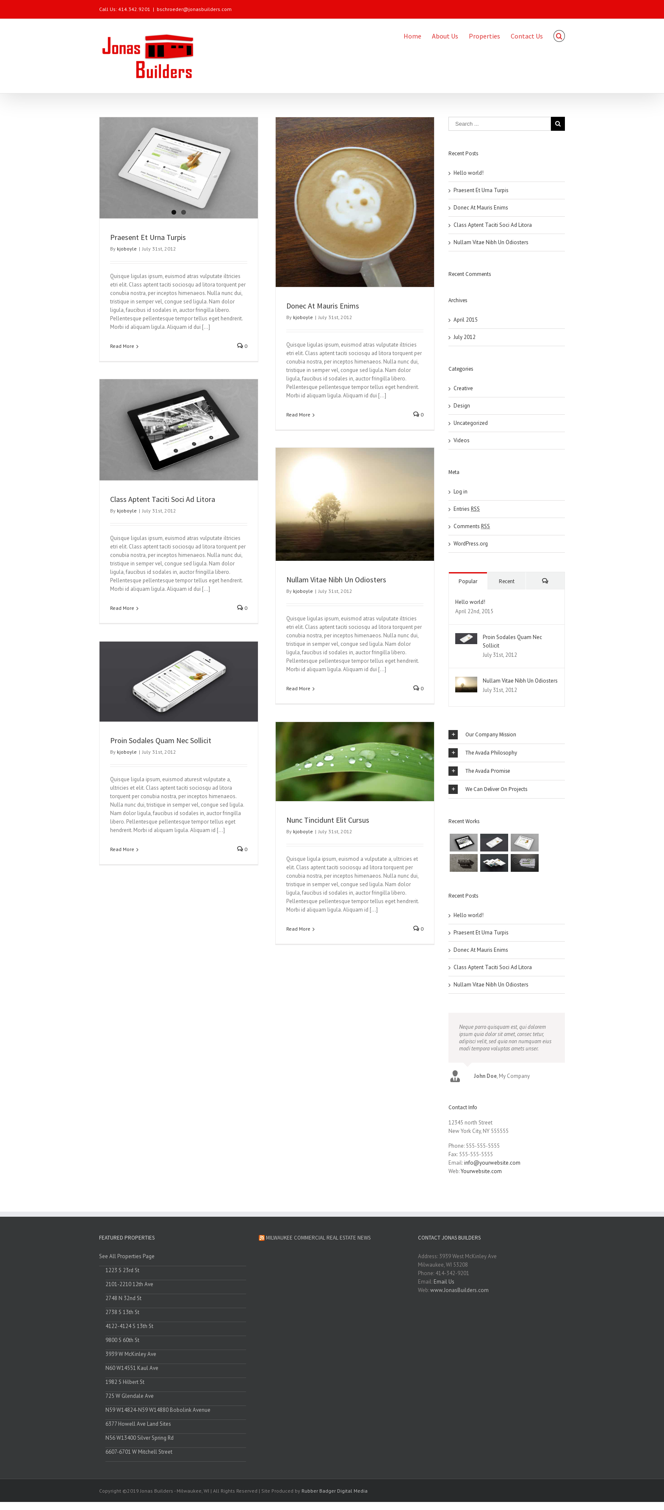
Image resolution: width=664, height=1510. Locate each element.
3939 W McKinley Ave (130, 1356)
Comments (472, 525)
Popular (468, 580)
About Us (445, 36)
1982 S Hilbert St (124, 1384)
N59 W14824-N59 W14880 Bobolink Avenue (157, 1412)
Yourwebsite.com (481, 1173)
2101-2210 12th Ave (129, 1286)
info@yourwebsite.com (492, 1165)
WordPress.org (471, 543)
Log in (461, 491)
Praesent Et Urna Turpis (148, 237)
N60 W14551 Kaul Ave (131, 1370)
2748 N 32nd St (123, 1300)
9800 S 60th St (122, 1342)
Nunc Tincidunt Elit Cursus (326, 819)
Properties (484, 36)
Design (462, 405)
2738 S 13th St (122, 1314)
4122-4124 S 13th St (129, 1328)
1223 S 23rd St (122, 1272)
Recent (507, 580)
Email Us (444, 1284)
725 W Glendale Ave (129, 1398)
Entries (467, 508)
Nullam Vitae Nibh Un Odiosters (335, 579)
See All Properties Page (127, 1258)
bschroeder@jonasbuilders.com (194, 9)
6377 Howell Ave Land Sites (138, 1426)
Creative (463, 387)
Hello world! (469, 172)
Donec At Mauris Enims (321, 305)
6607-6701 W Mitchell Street (138, 1454)
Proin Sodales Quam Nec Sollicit (160, 739)
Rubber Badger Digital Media (335, 1493)
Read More (122, 345)
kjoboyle (127, 248)
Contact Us (527, 36)
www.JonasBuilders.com (459, 1292)
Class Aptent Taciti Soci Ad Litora (162, 498)
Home (412, 36)
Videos (462, 440)
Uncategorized (471, 422)
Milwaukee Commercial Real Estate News (318, 1240)
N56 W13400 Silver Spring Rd (139, 1440)
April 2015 (466, 319)
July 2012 (465, 336)
